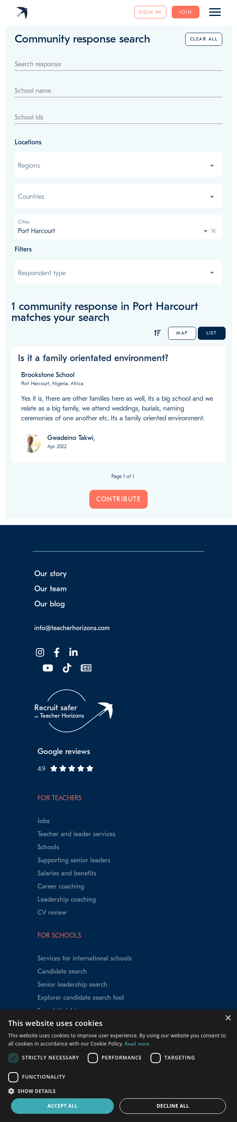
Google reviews (64, 751)
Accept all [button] (62, 1105)
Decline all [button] (173, 1105)
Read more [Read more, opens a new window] (137, 1044)
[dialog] (118, 1066)
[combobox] (117, 165)
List (211, 333)
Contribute (118, 499)
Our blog (49, 603)
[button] (118, 1091)
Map (182, 333)
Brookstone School (48, 375)
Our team (50, 588)
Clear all (204, 39)
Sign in (150, 12)
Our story (50, 573)
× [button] (228, 1018)
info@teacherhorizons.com (72, 628)
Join (185, 12)
